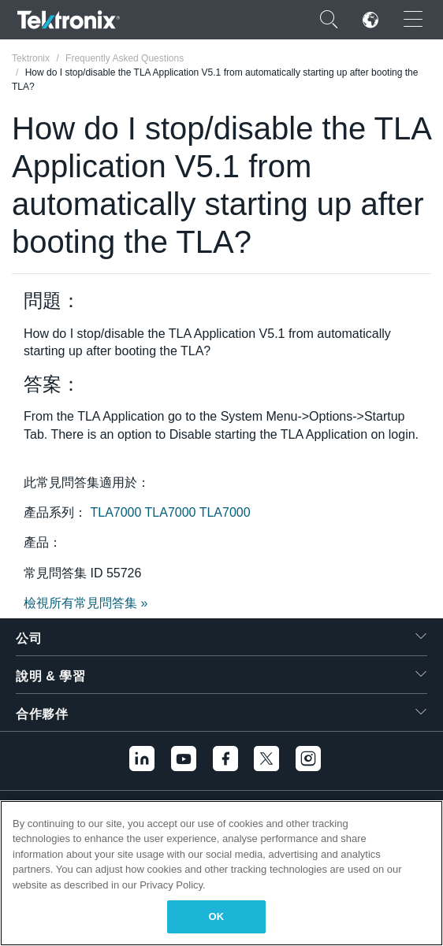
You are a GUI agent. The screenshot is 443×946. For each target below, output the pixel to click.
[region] (221, 873)
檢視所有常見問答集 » (85, 603)
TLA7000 (117, 512)
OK (217, 916)
